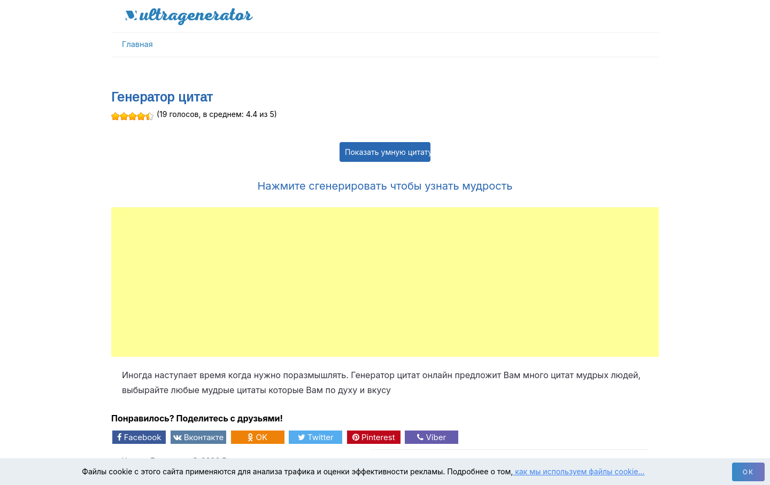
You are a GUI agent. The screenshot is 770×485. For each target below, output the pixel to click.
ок (748, 472)
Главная (137, 44)
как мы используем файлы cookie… (578, 471)
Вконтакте (198, 437)
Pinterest (373, 437)
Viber (431, 437)
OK (257, 437)
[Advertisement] (385, 282)
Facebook (139, 437)
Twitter (316, 437)
